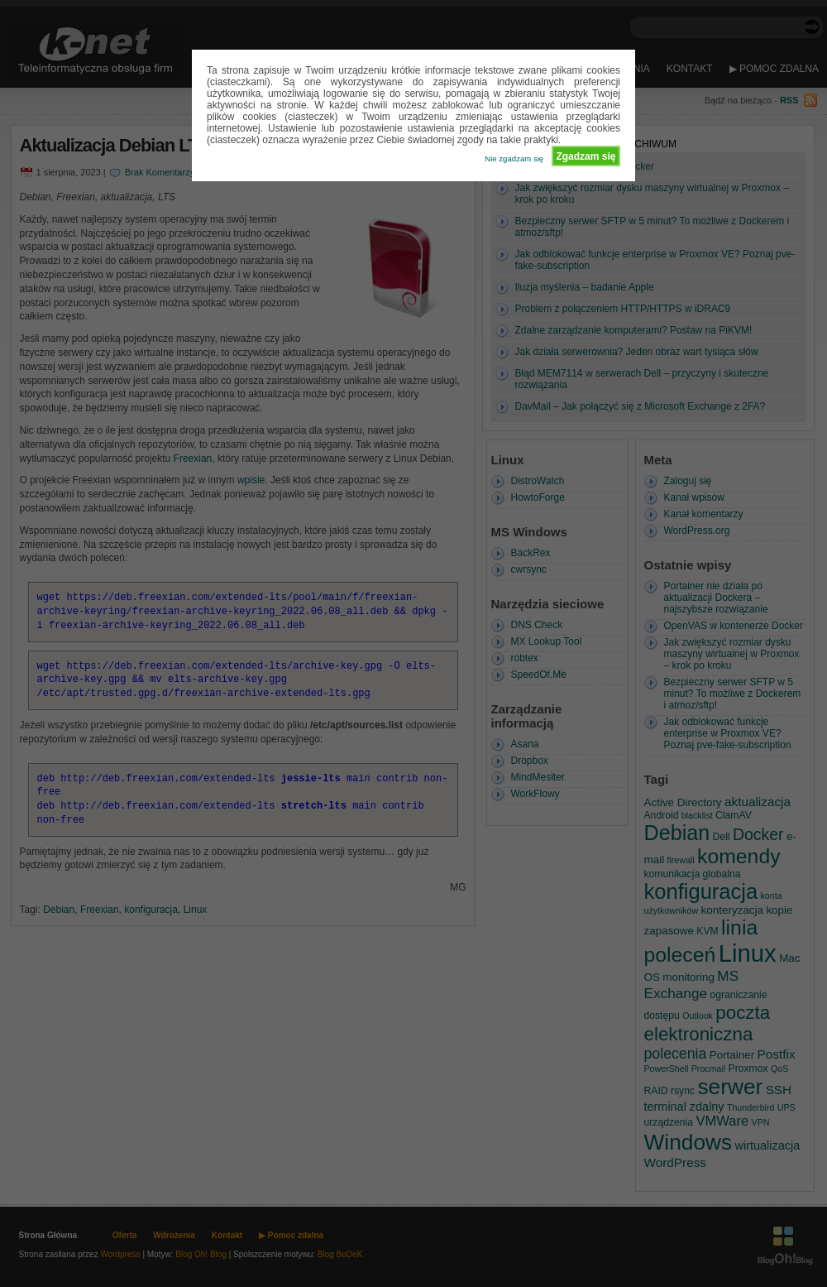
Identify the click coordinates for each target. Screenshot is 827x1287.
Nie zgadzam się (514, 158)
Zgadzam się (585, 156)
